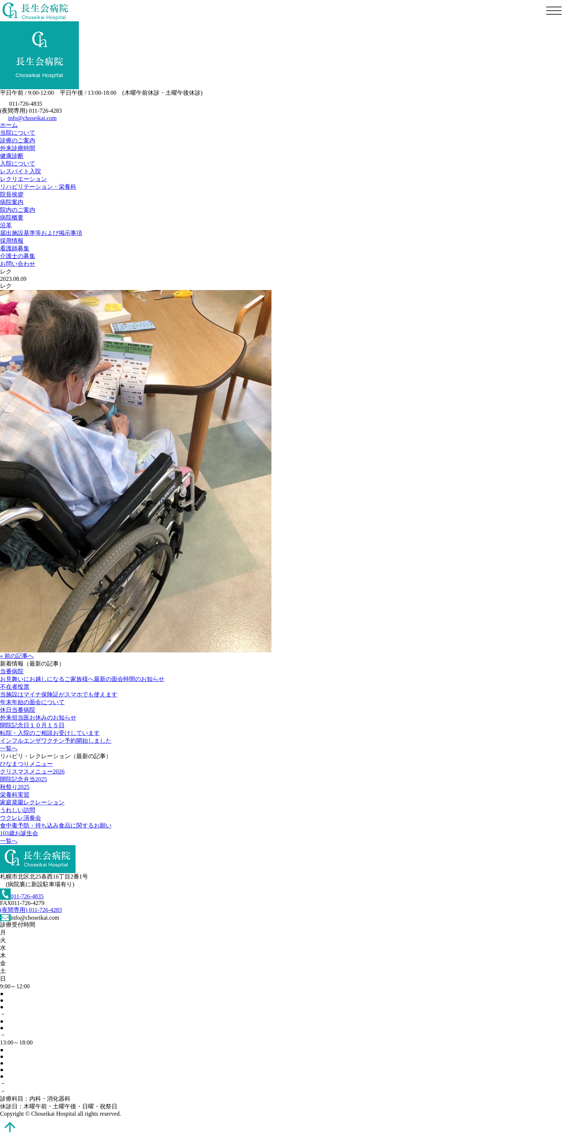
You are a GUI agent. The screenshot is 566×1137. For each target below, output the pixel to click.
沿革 (6, 225)
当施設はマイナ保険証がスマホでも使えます (58, 694)
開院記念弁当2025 (23, 779)
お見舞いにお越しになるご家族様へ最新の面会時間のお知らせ (82, 679)
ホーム (9, 125)
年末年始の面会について (32, 702)
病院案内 (11, 202)
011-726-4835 (22, 896)
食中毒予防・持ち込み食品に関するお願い (56, 825)
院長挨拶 (11, 194)
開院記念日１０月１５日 (32, 725)
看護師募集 (14, 248)
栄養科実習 (14, 795)
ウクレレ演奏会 (20, 818)
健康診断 (11, 156)
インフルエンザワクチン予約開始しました (56, 741)
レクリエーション (23, 179)
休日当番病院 (17, 710)
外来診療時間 (17, 148)
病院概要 (11, 217)
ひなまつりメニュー (26, 764)
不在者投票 (14, 687)
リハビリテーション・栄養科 (38, 187)
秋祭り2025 (14, 787)
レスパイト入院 (20, 171)
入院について (17, 163)
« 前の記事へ (17, 656)
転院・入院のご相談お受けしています (50, 733)
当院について (17, 133)
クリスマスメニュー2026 (32, 771)
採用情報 (11, 241)
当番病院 (11, 671)
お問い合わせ (17, 264)
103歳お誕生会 (19, 833)
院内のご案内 (17, 210)
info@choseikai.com (32, 118)
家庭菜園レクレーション (32, 802)
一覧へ (9, 748)
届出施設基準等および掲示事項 (41, 233)
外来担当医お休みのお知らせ (38, 717)
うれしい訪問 (17, 810)
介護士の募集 (17, 256)
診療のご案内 (17, 140)
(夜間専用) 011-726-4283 (31, 910)
